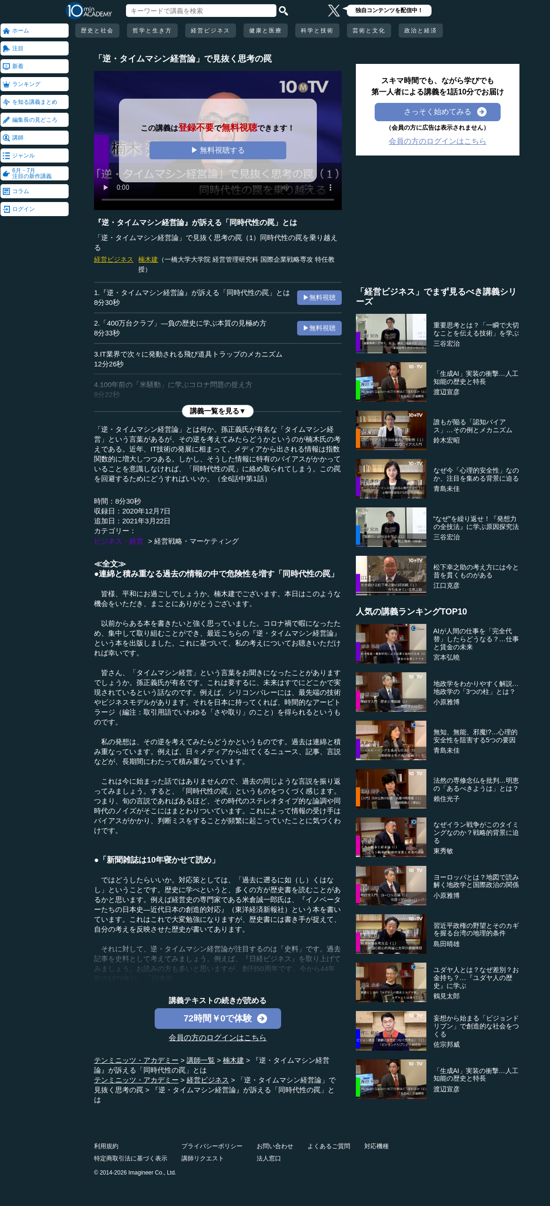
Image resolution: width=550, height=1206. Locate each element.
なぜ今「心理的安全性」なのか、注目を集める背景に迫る (476, 474)
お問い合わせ (275, 1146)
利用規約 (106, 1146)
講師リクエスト (202, 1158)
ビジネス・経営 (118, 541)
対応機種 (376, 1146)
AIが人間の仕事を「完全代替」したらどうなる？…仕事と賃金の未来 (476, 639)
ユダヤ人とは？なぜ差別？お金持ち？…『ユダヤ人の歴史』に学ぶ (476, 977)
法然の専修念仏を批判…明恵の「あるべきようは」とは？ (476, 784)
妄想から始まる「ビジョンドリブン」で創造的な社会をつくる (476, 1026)
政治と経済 (420, 30)
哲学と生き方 (152, 30)
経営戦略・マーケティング (196, 541)
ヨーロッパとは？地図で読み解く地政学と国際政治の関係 (476, 881)
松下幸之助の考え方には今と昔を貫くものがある (476, 571)
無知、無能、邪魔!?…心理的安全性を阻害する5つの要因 (475, 736)
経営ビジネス (210, 30)
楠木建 (148, 259)
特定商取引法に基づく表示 (130, 1158)
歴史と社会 (97, 30)
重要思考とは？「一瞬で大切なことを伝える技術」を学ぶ (476, 329)
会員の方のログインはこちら (218, 1038)
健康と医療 (265, 30)
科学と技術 (317, 30)
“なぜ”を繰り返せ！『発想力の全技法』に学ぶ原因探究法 (476, 522)
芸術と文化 (369, 30)
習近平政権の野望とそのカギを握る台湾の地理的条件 (476, 929)
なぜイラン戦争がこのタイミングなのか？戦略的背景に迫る (476, 832)
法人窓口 (269, 1158)
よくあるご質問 (328, 1146)
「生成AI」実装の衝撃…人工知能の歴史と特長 (476, 377)
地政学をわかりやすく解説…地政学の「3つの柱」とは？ (476, 687)
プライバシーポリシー (212, 1146)
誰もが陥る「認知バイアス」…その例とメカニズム (472, 426)
